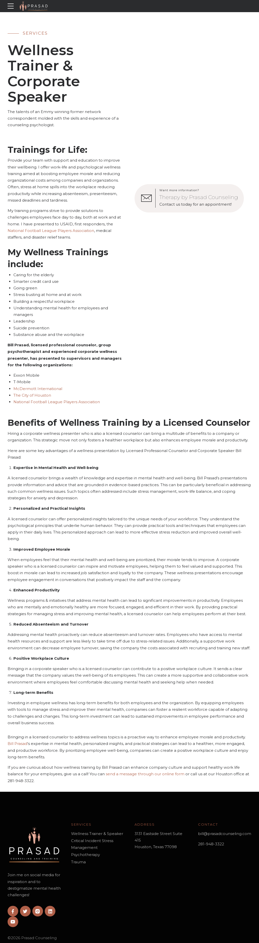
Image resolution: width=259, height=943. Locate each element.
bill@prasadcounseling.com (224, 833)
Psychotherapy (85, 854)
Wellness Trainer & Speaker (97, 833)
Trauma (78, 862)
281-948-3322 (211, 844)
